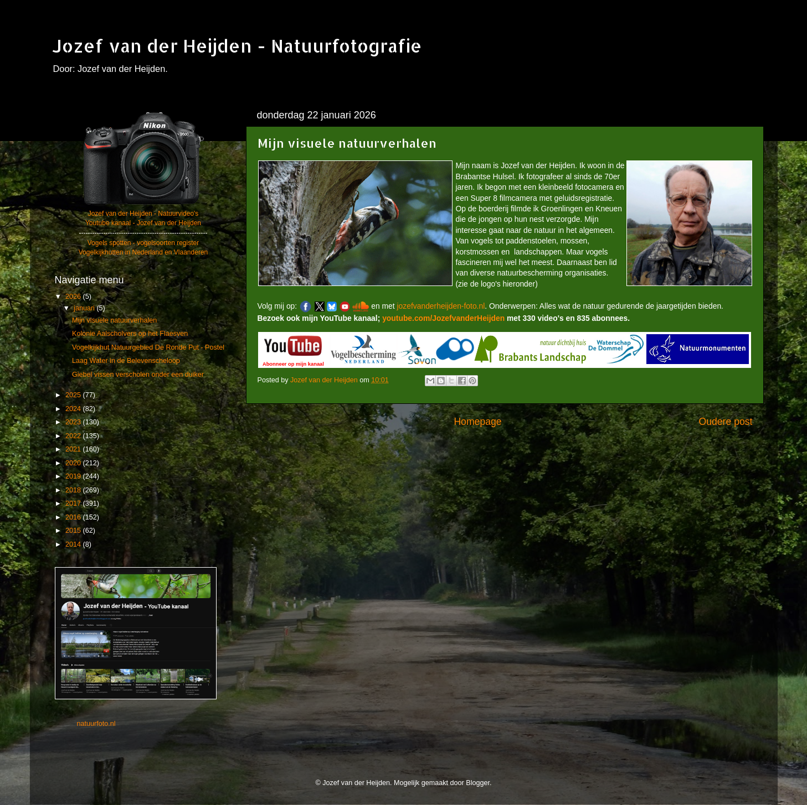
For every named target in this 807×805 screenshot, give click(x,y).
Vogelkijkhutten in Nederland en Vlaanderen (143, 252)
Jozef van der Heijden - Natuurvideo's (143, 213)
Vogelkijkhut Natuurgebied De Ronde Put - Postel (148, 347)
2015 (74, 530)
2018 (74, 490)
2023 (74, 422)
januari (85, 308)
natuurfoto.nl (96, 724)
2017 (74, 503)
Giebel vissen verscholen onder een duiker (138, 374)
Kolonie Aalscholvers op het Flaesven (130, 333)
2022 (74, 436)
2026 (74, 296)
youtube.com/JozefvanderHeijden (443, 318)
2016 (74, 517)
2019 (74, 476)
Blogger (478, 783)
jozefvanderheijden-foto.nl (441, 306)
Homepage (477, 421)
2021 (74, 449)
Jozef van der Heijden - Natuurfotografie (237, 45)
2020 (74, 463)
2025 (74, 395)
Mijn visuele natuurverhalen (114, 320)
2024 (74, 409)
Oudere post (726, 421)
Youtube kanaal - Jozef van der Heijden (143, 223)
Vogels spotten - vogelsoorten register (143, 243)
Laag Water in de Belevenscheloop (126, 361)
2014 (74, 544)
